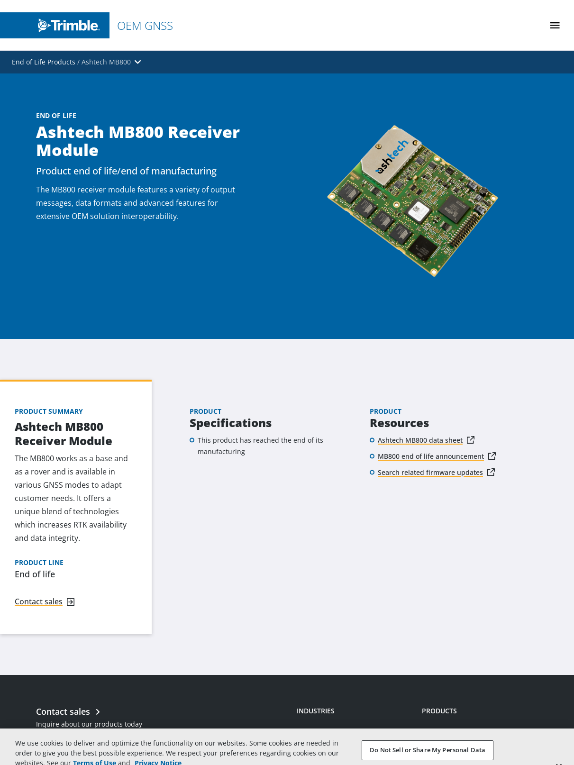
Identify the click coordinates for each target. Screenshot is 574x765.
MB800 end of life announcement (431, 456)
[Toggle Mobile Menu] (555, 25)
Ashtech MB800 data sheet (420, 440)
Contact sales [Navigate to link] (39, 601)
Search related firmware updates (430, 472)
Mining (308, 736)
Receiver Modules (450, 736)
